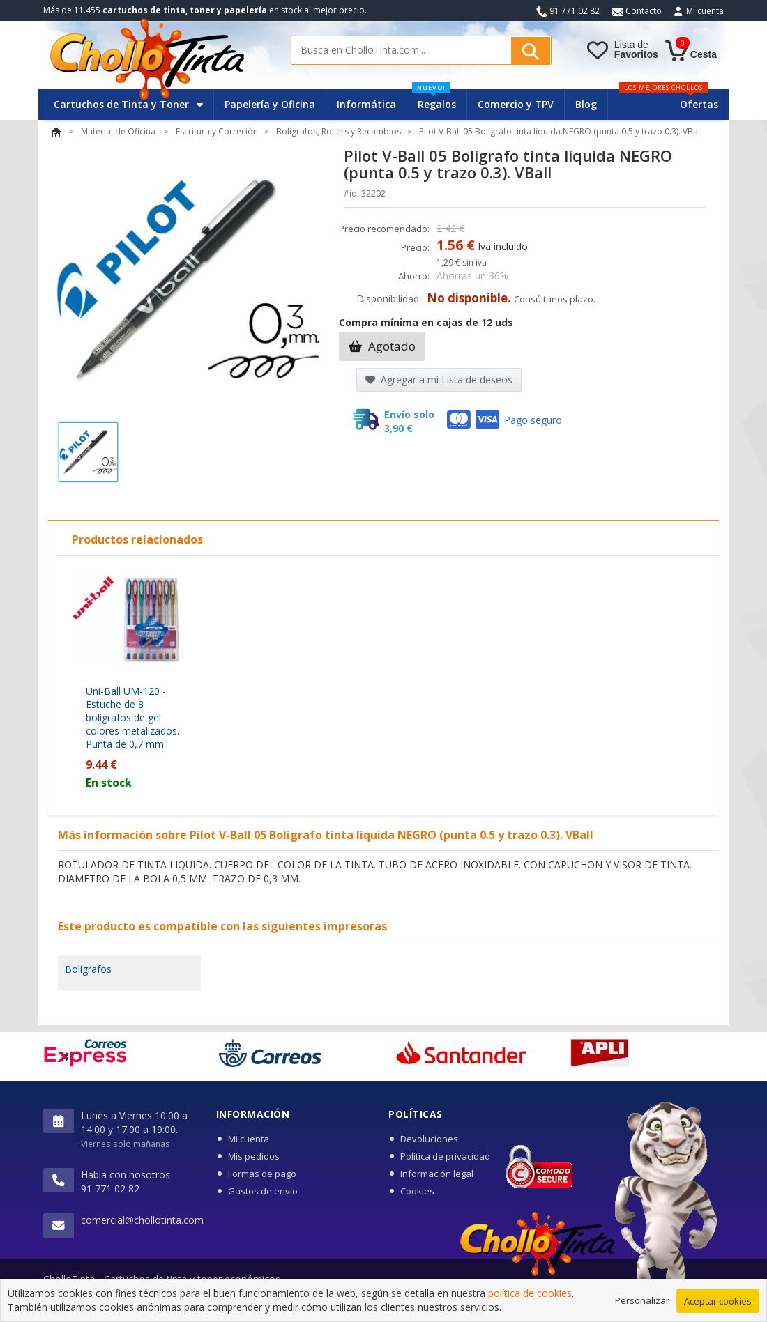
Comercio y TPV (516, 104)
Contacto (637, 11)
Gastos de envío (263, 1191)
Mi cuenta (705, 11)
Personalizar (642, 1301)
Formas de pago (262, 1173)
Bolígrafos (88, 969)
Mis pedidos (254, 1156)
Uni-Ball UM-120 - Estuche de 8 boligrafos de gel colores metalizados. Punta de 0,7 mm (132, 717)
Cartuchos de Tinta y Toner (128, 104)
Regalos (434, 100)
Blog (586, 104)
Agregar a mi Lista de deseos (438, 379)
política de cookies (530, 1294)
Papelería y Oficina (270, 104)
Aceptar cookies (718, 1302)
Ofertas (699, 104)
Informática (366, 104)
